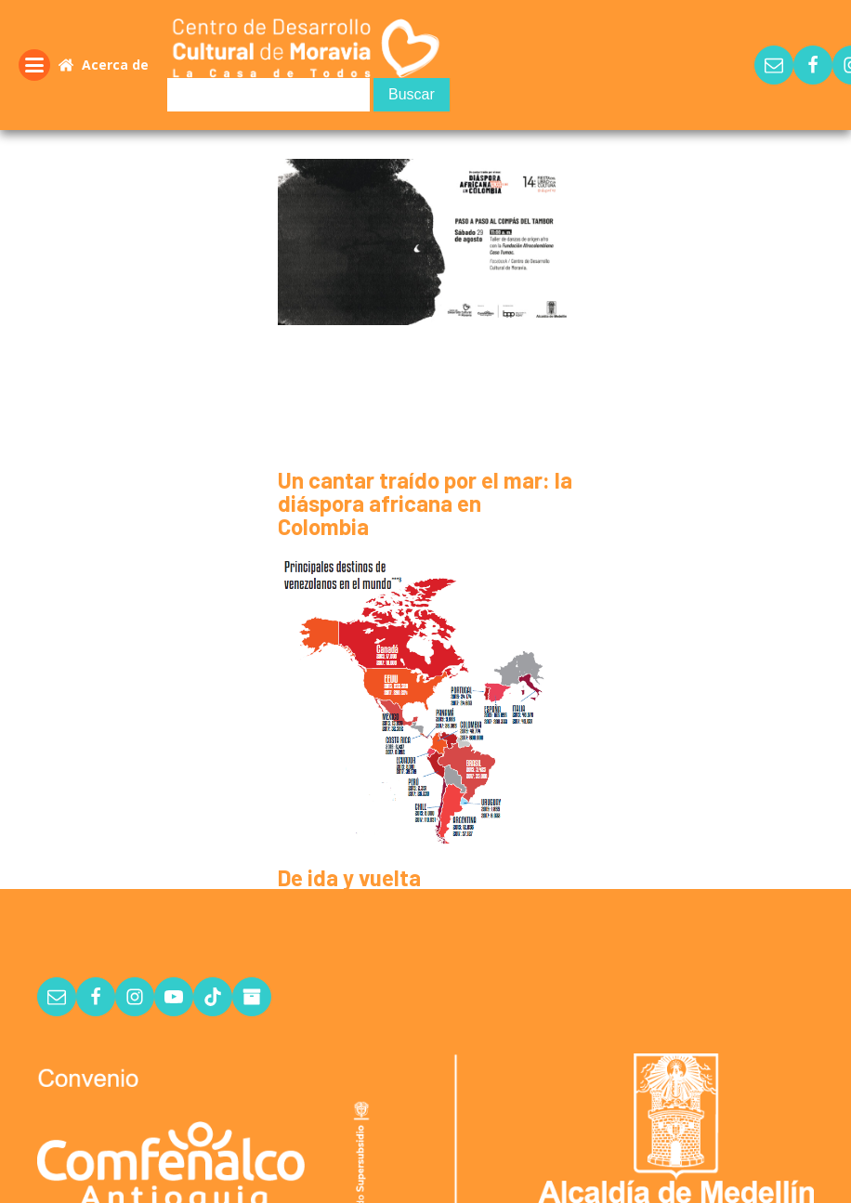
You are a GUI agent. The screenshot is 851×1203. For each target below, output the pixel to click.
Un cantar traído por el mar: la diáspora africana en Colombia (425, 503)
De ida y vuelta (349, 877)
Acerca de (115, 64)
